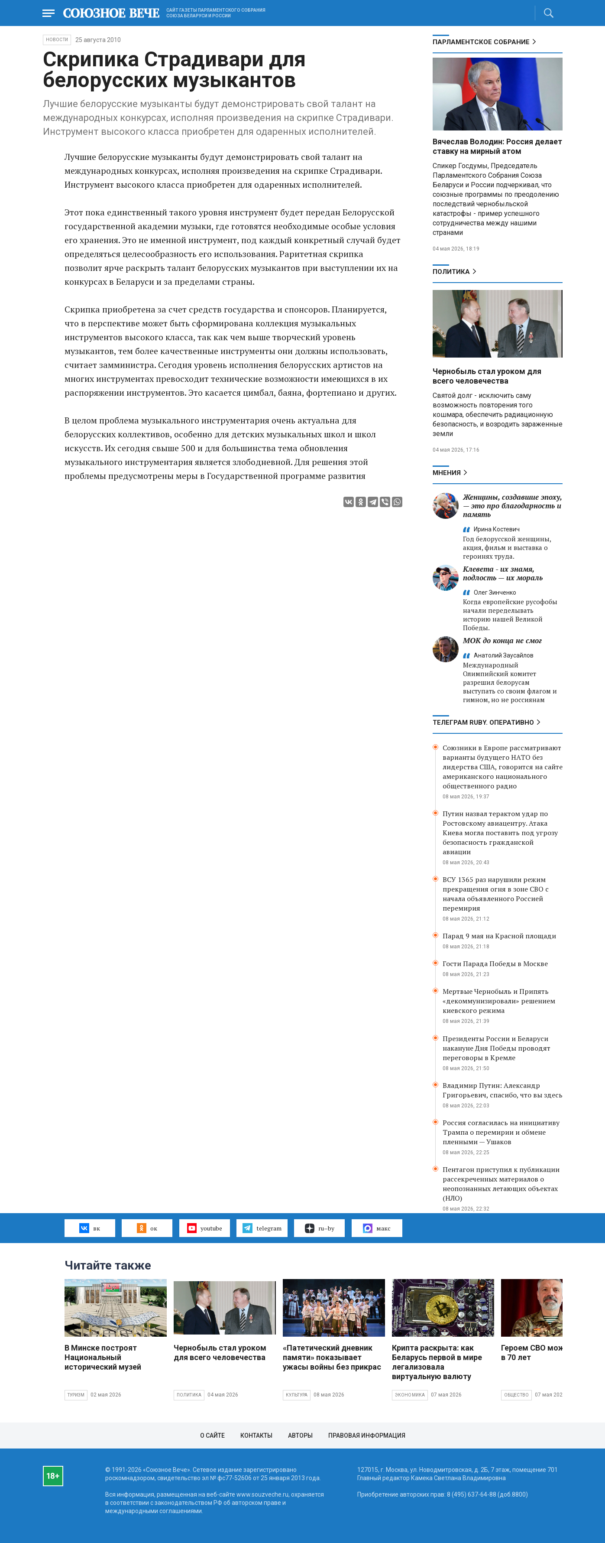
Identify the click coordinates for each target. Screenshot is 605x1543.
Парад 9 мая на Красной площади (499, 936)
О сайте (212, 1435)
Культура (297, 1395)
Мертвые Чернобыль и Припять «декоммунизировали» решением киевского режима (499, 1000)
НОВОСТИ (57, 39)
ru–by (319, 1228)
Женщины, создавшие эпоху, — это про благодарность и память (512, 505)
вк (89, 1228)
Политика (451, 272)
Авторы (300, 1435)
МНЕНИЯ (447, 473)
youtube (204, 1228)
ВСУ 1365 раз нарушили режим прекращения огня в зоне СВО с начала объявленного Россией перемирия (496, 894)
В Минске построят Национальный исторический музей (103, 1357)
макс (377, 1228)
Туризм (76, 1395)
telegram (262, 1228)
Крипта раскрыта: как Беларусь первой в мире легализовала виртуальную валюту (437, 1362)
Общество (516, 1395)
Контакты (256, 1435)
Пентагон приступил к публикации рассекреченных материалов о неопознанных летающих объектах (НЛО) (501, 1184)
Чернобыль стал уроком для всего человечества (487, 376)
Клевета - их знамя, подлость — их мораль (503, 573)
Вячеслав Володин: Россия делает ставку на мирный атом (497, 146)
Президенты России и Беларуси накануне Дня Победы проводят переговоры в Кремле (496, 1048)
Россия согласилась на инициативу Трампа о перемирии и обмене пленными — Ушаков (501, 1132)
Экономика (410, 1395)
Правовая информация (366, 1435)
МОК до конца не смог (502, 640)
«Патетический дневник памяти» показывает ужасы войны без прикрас (332, 1357)
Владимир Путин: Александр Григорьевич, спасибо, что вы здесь (503, 1090)
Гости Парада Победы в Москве (495, 963)
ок (147, 1228)
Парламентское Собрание (481, 42)
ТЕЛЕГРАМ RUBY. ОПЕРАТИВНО (483, 722)
